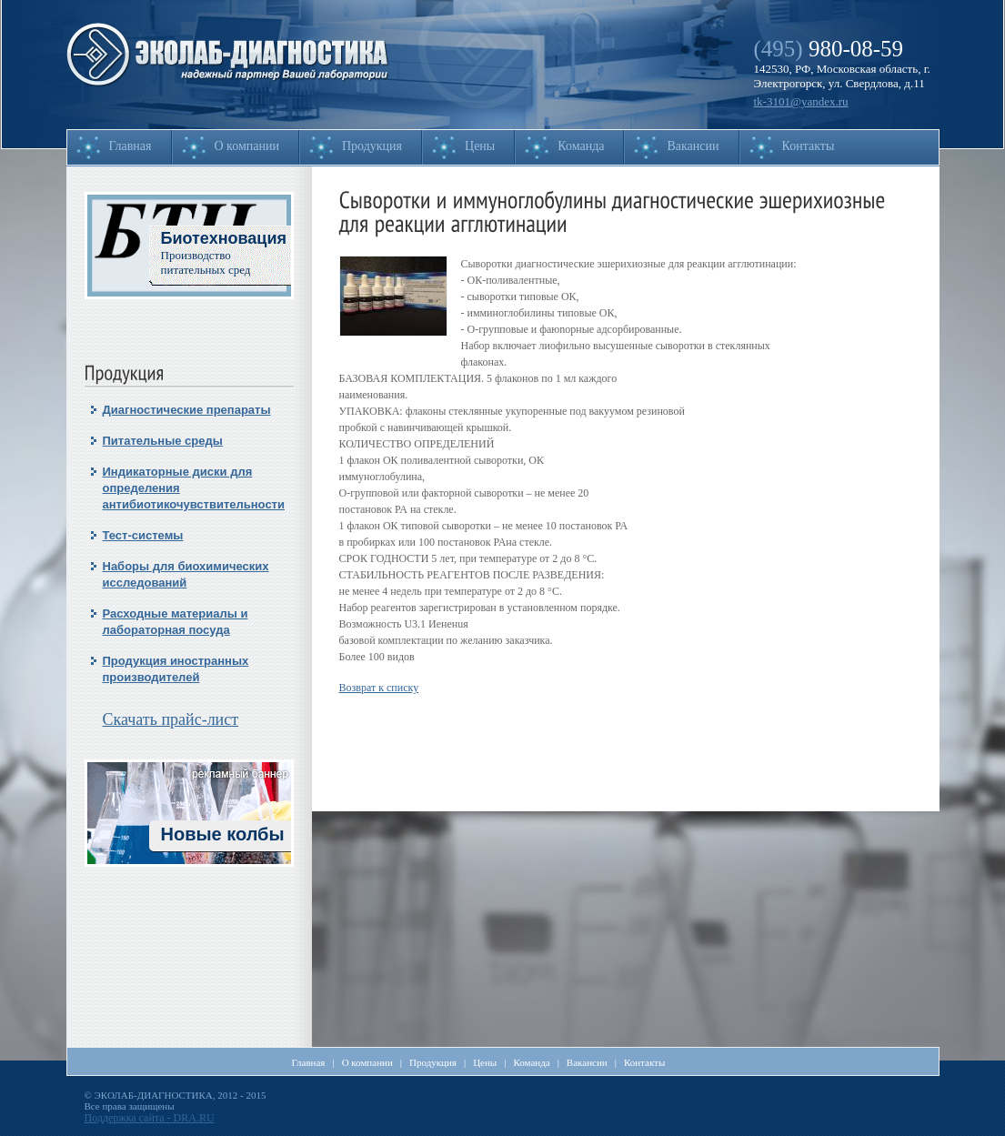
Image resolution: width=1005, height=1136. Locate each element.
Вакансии (693, 146)
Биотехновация (224, 238)
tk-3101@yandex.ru (801, 101)
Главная (130, 146)
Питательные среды (163, 440)
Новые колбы (223, 834)
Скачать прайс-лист (171, 719)
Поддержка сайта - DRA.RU (150, 1117)
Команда (581, 146)
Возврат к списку (379, 687)
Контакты (808, 146)
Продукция (372, 146)
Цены (480, 146)
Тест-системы (143, 535)
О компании (247, 146)
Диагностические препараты (187, 410)
